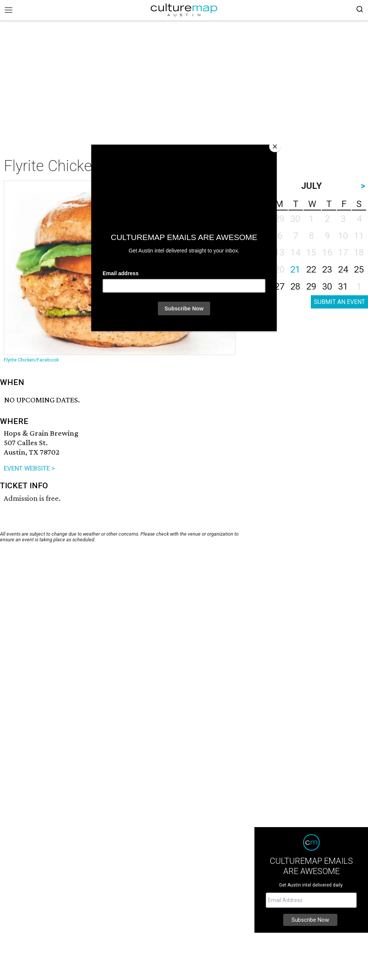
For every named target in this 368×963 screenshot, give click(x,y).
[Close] (275, 146)
